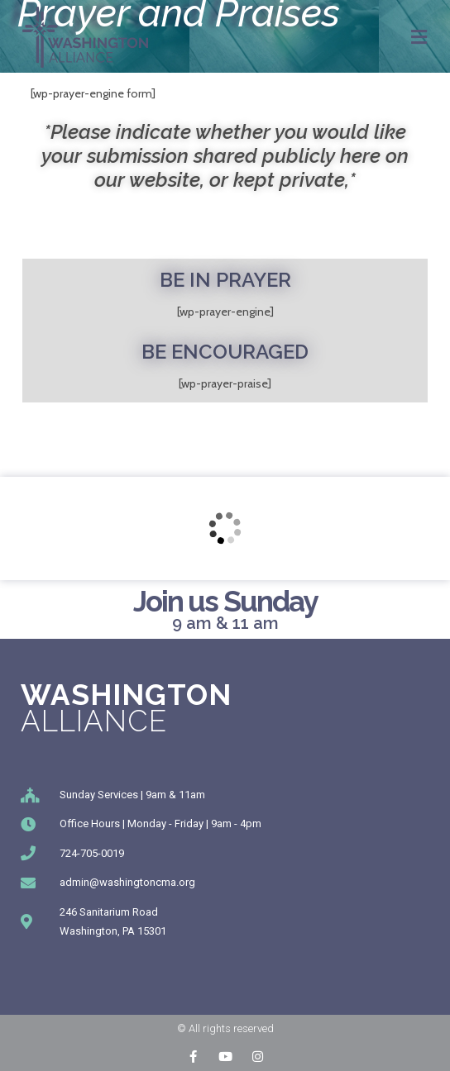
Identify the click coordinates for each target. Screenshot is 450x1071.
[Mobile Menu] (419, 37)
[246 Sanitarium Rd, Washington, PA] (225, 528)
